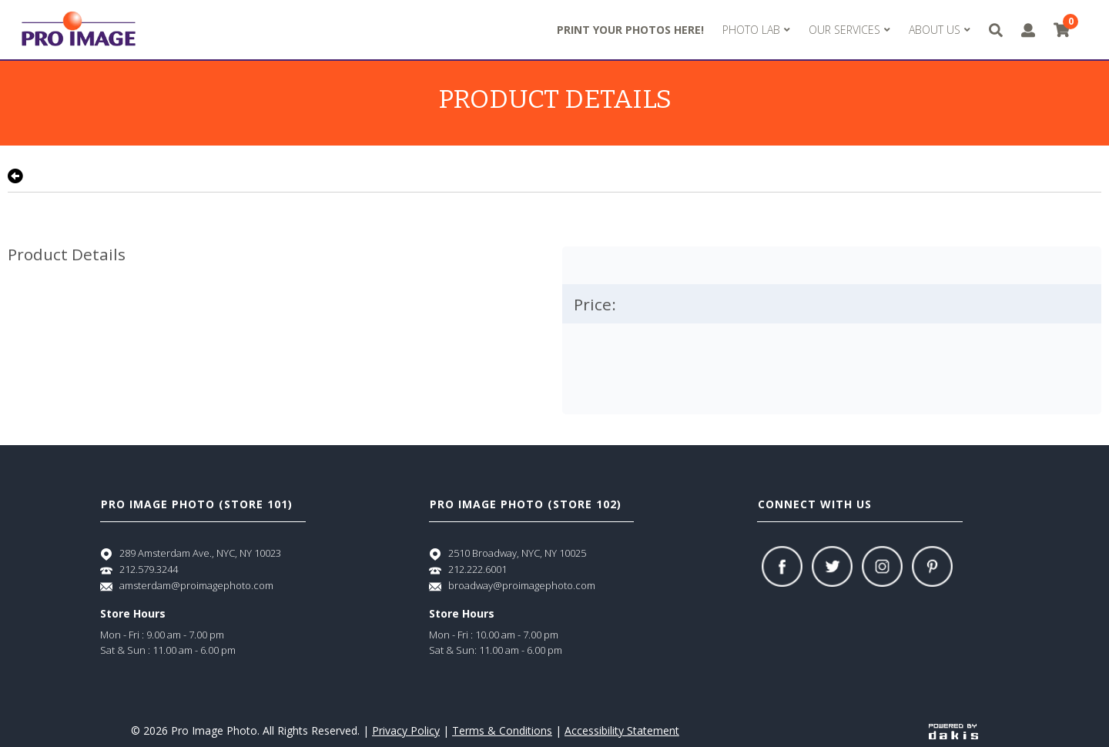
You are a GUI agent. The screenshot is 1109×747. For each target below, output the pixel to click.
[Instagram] (882, 566)
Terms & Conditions (502, 730)
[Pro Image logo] (78, 29)
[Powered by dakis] (953, 730)
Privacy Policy (406, 730)
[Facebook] (782, 566)
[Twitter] (832, 566)
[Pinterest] (932, 566)
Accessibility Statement (622, 730)
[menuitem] (756, 30)
